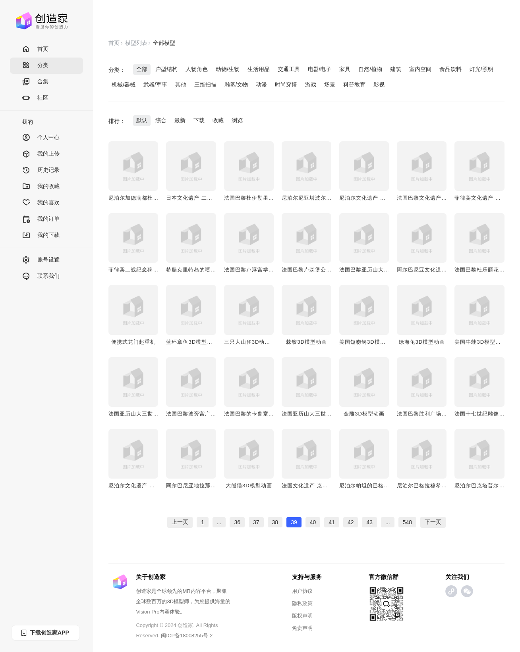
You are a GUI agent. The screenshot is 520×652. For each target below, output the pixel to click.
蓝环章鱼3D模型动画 (192, 342)
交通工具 (289, 69)
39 (294, 522)
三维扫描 (205, 84)
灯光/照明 (481, 69)
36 (237, 522)
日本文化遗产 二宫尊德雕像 (200, 198)
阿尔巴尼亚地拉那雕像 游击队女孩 (208, 486)
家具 (344, 69)
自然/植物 (370, 69)
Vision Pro (147, 612)
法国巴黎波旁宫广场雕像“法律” (204, 414)
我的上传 (41, 154)
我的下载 (41, 235)
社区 (35, 98)
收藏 (218, 120)
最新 (180, 120)
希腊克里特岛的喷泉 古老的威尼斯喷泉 (214, 270)
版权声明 (302, 616)
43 (369, 522)
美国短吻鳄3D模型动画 (368, 342)
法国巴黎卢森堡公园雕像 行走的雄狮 (327, 270)
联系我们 (41, 276)
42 (351, 522)
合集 (35, 82)
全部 (141, 69)
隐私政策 (302, 603)
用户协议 (302, 591)
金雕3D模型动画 (364, 414)
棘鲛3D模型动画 (306, 342)
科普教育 (354, 84)
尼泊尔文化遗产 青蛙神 (368, 198)
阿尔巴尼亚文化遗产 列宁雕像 (434, 270)
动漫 (261, 84)
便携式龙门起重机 (133, 342)
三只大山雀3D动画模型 (253, 342)
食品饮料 (450, 69)
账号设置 (41, 260)
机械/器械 (123, 84)
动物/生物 (228, 69)
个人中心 (41, 138)
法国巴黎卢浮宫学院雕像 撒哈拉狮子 (269, 270)
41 (332, 522)
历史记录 (41, 170)
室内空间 (420, 69)
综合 (160, 120)
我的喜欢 (41, 203)
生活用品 (258, 69)
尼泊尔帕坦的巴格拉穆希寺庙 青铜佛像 (387, 486)
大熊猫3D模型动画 (249, 486)
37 (256, 522)
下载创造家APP (44, 633)
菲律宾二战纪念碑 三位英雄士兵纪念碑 (156, 270)
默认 (141, 120)
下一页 (433, 522)
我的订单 (41, 219)
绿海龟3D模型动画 (422, 342)
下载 (199, 120)
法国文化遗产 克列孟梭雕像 (316, 486)
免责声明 (302, 628)
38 (275, 522)
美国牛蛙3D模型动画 (480, 342)
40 (313, 522)
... (219, 522)
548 (407, 522)
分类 (35, 66)
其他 (180, 84)
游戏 (310, 84)
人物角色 (197, 69)
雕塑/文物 (236, 84)
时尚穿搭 (286, 84)
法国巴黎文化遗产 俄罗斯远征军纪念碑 (445, 198)
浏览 (237, 120)
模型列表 (136, 43)
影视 (379, 84)
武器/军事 (155, 84)
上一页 (180, 522)
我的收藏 (41, 187)
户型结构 (166, 69)
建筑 (395, 69)
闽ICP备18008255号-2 (187, 636)
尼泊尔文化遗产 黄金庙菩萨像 (145, 486)
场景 (329, 84)
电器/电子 (320, 69)
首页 (35, 49)
